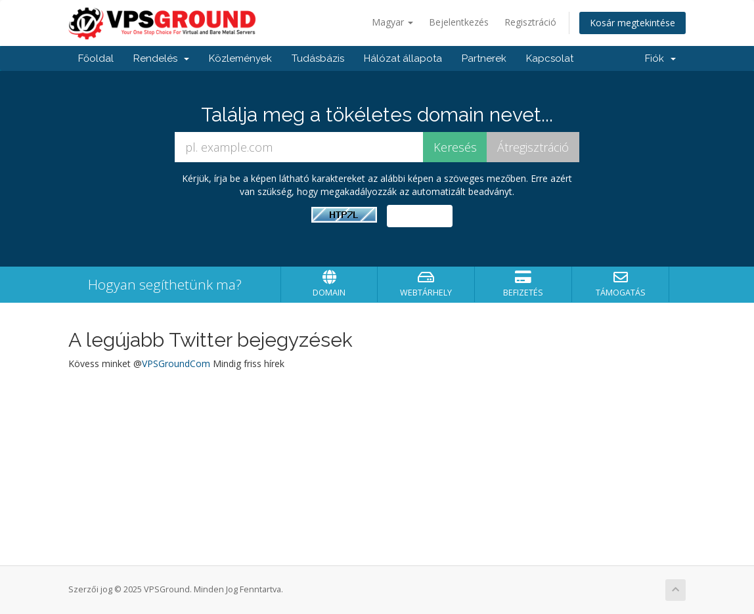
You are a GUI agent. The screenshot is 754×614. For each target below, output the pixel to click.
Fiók (660, 58)
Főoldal (96, 58)
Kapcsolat (549, 58)
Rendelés (161, 58)
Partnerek (484, 58)
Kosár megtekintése (632, 22)
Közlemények (240, 58)
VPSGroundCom (176, 363)
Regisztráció (530, 22)
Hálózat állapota (403, 58)
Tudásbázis (318, 58)
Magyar (392, 22)
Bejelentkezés (459, 22)
